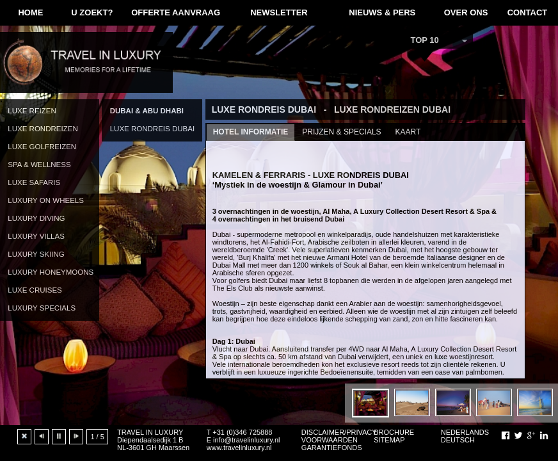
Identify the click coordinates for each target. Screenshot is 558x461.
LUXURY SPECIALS (42, 308)
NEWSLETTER (279, 12)
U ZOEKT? (92, 12)
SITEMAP (389, 440)
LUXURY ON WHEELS (46, 200)
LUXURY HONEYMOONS (50, 272)
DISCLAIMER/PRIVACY (339, 432)
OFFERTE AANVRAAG (175, 12)
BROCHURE (394, 432)
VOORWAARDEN (329, 440)
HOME (30, 12)
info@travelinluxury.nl (246, 440)
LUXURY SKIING (36, 254)
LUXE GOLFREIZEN (42, 146)
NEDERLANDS (465, 432)
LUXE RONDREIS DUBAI (152, 129)
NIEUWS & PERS (382, 12)
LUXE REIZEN (32, 111)
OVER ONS (466, 12)
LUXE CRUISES (34, 290)
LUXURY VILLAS (36, 236)
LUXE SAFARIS (34, 182)
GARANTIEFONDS (331, 447)
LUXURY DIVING (36, 218)
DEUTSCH (458, 440)
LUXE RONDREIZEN (42, 129)
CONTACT (527, 12)
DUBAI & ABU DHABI (147, 111)
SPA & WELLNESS (39, 164)
